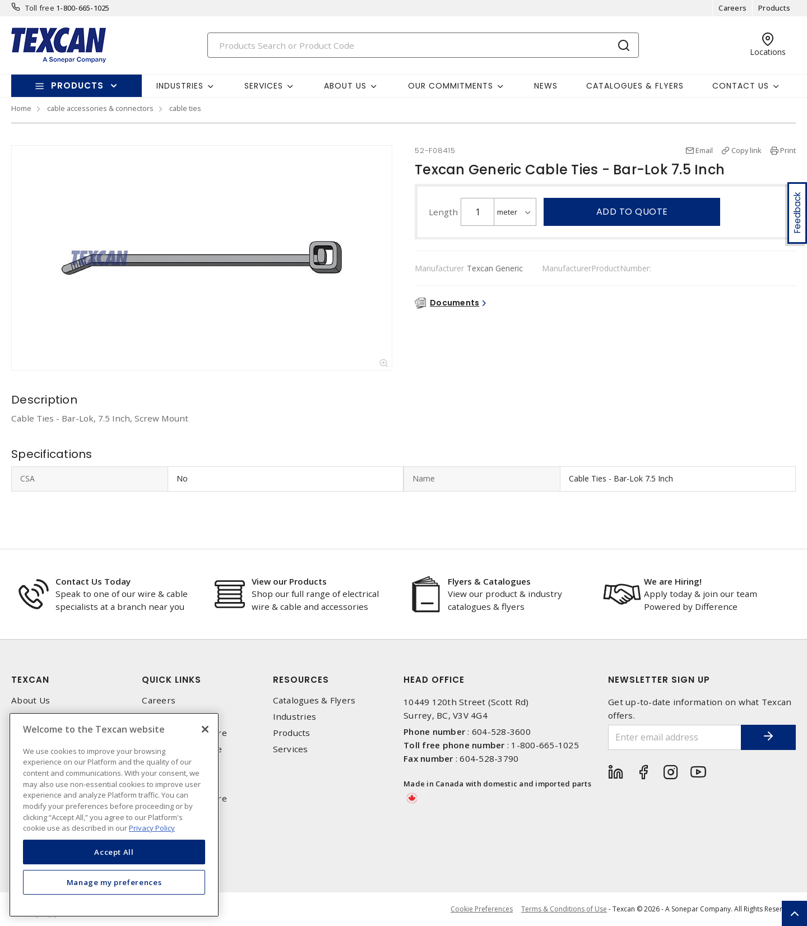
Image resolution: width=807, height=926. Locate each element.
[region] (114, 814)
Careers (732, 8)
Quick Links (171, 680)
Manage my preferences (114, 882)
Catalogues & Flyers (635, 85)
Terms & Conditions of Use (564, 909)
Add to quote (632, 211)
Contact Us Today (93, 581)
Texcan (30, 680)
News (546, 85)
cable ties (185, 108)
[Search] (423, 45)
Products (774, 8)
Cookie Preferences (482, 909)
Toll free (39, 8)
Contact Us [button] (740, 85)
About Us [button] (345, 85)
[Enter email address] (674, 737)
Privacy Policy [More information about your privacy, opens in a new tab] (152, 828)
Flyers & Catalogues (489, 581)
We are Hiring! (673, 581)
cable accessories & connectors (100, 108)
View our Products (289, 581)
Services (290, 749)
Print (788, 150)
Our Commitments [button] (450, 85)
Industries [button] (179, 85)
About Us (30, 700)
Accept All (114, 852)
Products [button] (77, 85)
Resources (301, 680)
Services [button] (263, 85)
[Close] (205, 729)
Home (21, 108)
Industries (295, 716)
